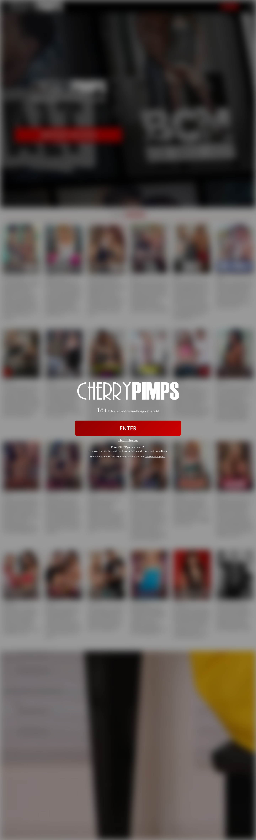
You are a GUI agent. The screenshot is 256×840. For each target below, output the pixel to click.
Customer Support (155, 456)
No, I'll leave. (128, 440)
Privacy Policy (129, 450)
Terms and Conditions (154, 450)
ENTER (128, 428)
